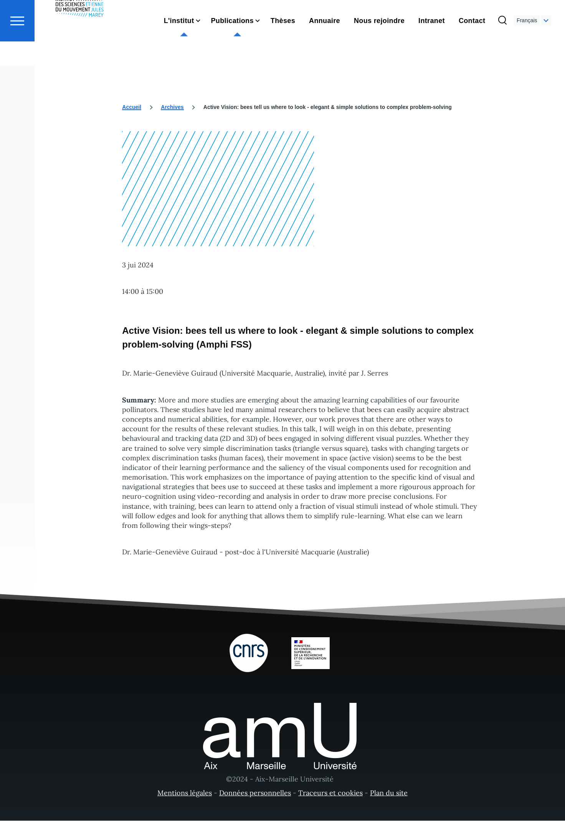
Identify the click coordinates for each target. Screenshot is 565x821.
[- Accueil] (79, 34)
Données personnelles (255, 793)
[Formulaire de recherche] (502, 48)
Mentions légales (184, 793)
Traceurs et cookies (330, 793)
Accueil (131, 107)
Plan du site (389, 793)
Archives (172, 107)
